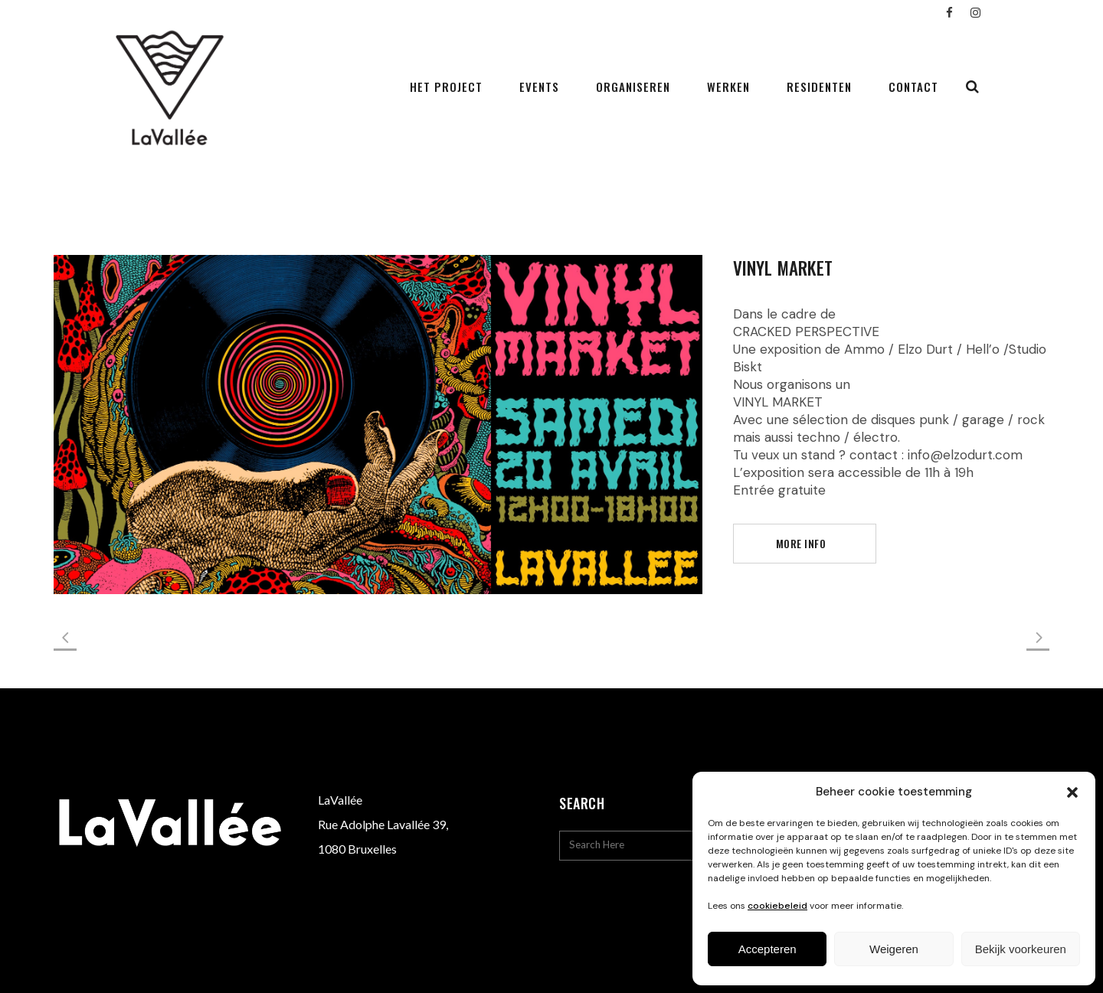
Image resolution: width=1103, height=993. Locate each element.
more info (801, 543)
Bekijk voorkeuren (1020, 948)
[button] (1072, 792)
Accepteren (767, 948)
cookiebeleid (777, 906)
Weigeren (893, 948)
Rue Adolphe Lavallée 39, (383, 824)
